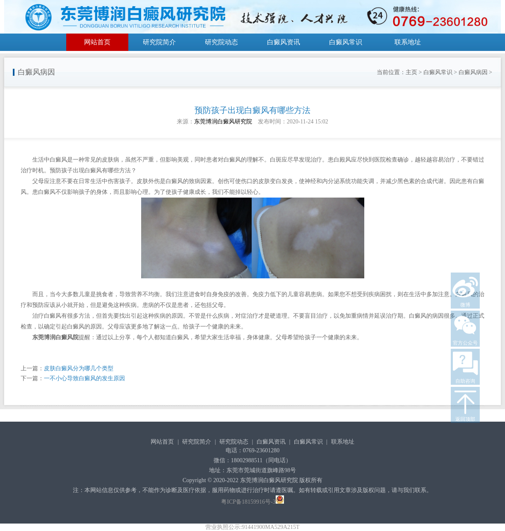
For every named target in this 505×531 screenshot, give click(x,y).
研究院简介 (159, 42)
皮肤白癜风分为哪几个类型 (78, 368)
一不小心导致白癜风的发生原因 (84, 378)
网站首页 (97, 42)
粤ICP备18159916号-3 (248, 502)
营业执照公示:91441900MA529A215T (252, 527)
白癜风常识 (345, 42)
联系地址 (407, 42)
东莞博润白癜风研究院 (223, 121)
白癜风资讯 (283, 42)
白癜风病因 (473, 72)
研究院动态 (221, 42)
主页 (411, 72)
